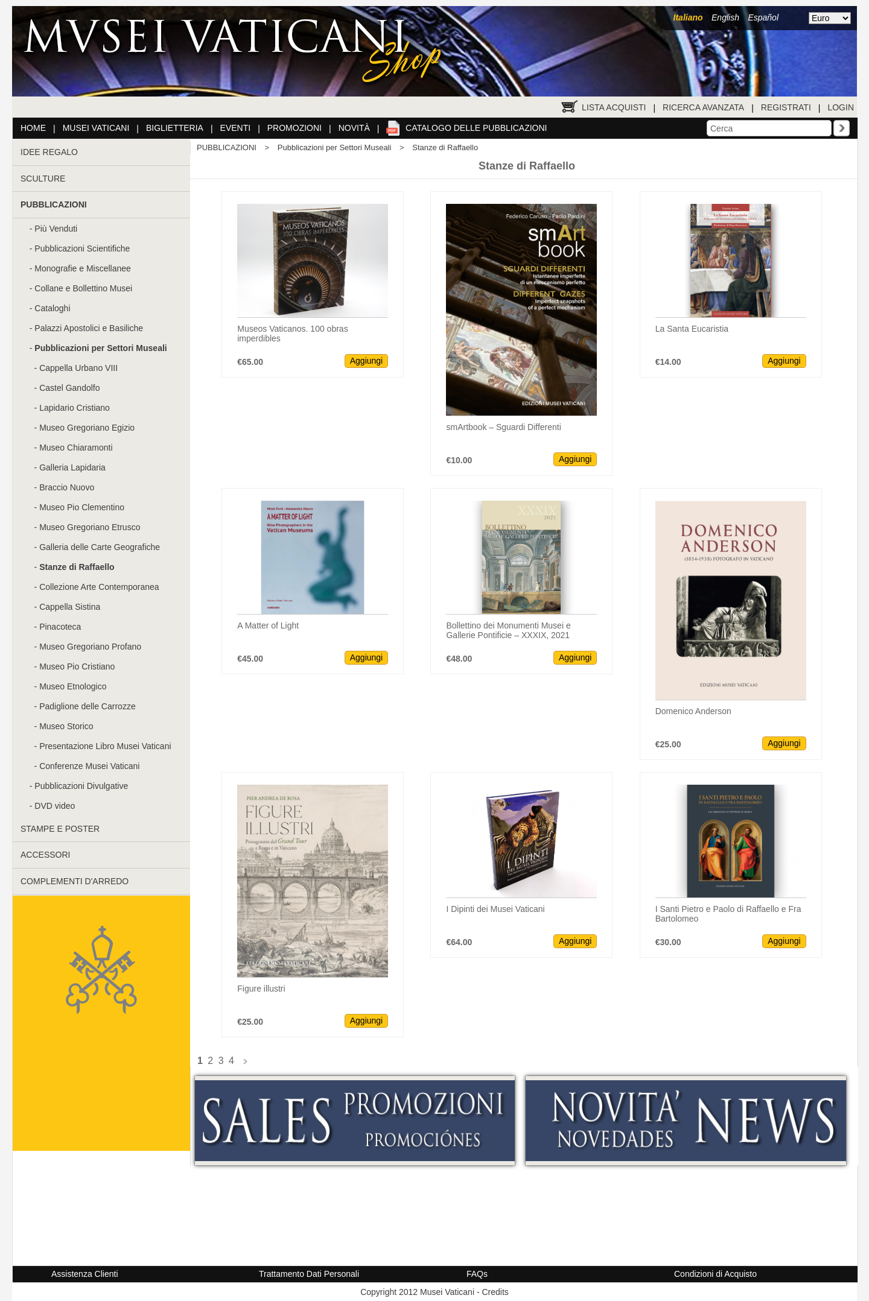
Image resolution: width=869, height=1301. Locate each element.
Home (33, 128)
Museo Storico (66, 726)
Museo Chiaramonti (75, 447)
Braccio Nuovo (66, 487)
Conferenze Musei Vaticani (89, 766)
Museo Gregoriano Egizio (87, 427)
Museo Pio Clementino (81, 507)
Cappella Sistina (69, 607)
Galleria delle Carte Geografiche (99, 547)
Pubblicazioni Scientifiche (82, 248)
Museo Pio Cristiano (77, 666)
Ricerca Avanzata (703, 107)
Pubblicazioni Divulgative (81, 786)
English (725, 17)
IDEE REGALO (49, 152)
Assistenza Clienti (84, 1274)
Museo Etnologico (72, 686)
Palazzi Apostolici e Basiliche (88, 328)
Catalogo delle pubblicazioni (476, 128)
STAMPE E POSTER (60, 829)
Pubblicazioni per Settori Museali (335, 147)
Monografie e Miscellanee (82, 268)
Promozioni (294, 128)
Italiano (688, 17)
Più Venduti (55, 228)
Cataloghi (52, 308)
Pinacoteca (60, 627)
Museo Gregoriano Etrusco (89, 527)
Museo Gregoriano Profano (90, 646)
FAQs (477, 1274)
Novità (354, 128)
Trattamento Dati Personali (309, 1274)
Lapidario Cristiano (74, 408)
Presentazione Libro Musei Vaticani (105, 746)
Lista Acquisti (614, 107)
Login (840, 107)
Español (763, 17)
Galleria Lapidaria (72, 467)
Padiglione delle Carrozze (87, 706)
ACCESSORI (45, 854)
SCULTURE (43, 178)
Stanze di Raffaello (445, 147)
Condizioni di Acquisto (715, 1274)
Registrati (786, 107)
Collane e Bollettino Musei (83, 288)
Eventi (235, 128)
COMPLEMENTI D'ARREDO (75, 881)
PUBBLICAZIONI (226, 147)
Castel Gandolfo (69, 388)
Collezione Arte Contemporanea (99, 587)
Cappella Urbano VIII (78, 368)
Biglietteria (174, 128)
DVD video (54, 806)
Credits (495, 1292)
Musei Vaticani (96, 128)
